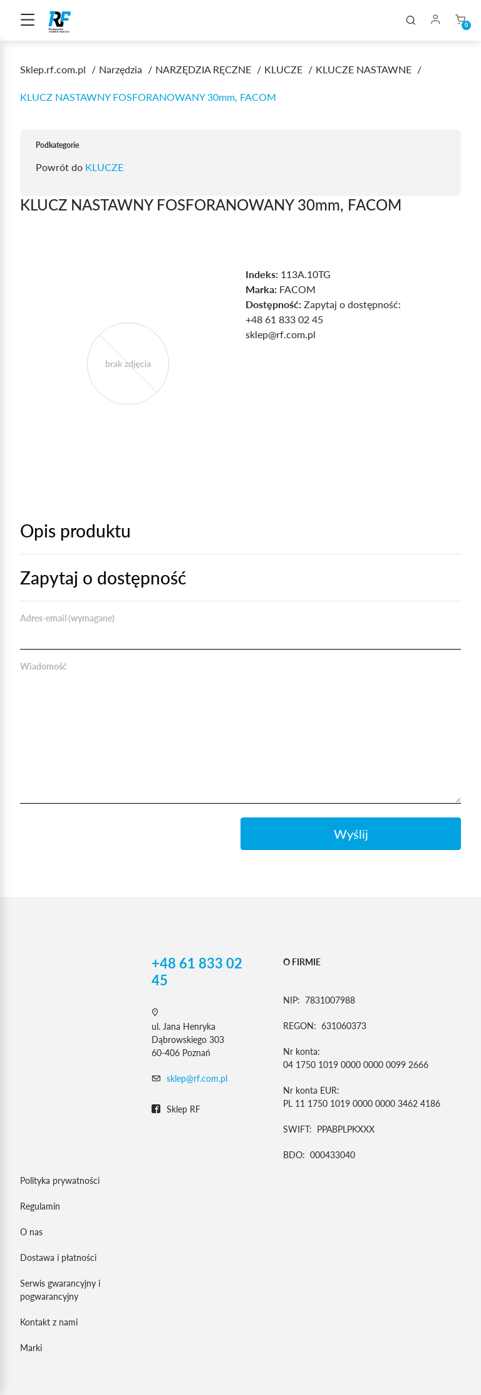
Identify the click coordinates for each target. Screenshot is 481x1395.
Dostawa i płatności (58, 1257)
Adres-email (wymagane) (67, 618)
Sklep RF (176, 1109)
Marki (31, 1347)
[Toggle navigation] (27, 21)
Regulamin (40, 1206)
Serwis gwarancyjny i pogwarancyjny (60, 1290)
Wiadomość (43, 666)
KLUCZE (104, 167)
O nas (31, 1231)
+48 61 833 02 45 (197, 971)
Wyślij (351, 833)
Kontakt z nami (49, 1322)
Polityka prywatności (60, 1180)
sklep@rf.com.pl (197, 1078)
